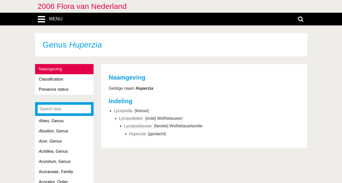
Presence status (54, 89)
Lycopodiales (131, 118)
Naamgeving (50, 69)
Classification (51, 79)
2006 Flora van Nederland (82, 6)
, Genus (51, 121)
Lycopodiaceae (138, 126)
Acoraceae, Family (56, 172)
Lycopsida (124, 111)
